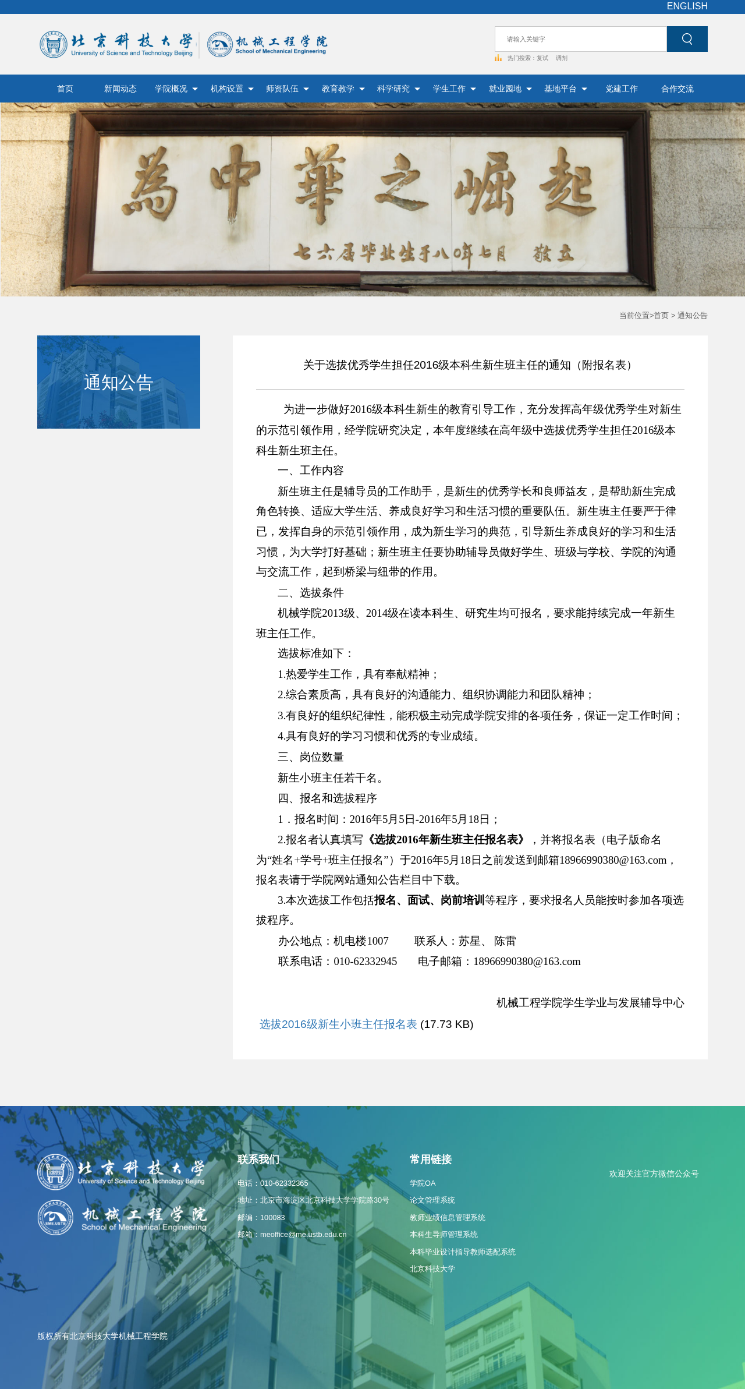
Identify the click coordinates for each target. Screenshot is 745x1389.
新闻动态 (120, 88)
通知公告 (692, 315)
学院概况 (176, 88)
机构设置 (232, 88)
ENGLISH (687, 6)
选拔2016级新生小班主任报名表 (338, 1024)
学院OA (423, 1183)
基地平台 (565, 88)
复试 (543, 58)
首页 (65, 88)
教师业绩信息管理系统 (447, 1217)
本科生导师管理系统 (444, 1234)
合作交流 (677, 88)
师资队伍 (287, 88)
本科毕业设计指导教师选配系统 (463, 1251)
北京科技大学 (432, 1268)
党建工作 (621, 88)
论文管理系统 (432, 1200)
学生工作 (454, 88)
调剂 (561, 58)
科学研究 (398, 88)
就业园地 (510, 88)
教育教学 (343, 88)
